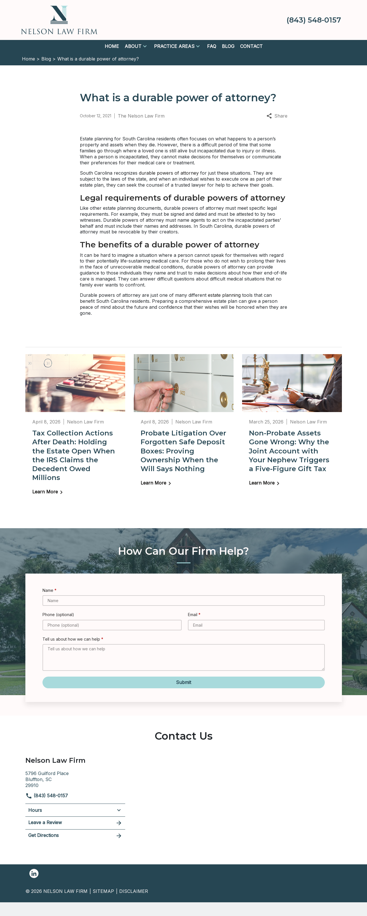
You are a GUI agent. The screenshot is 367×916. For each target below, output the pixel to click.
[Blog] (228, 46)
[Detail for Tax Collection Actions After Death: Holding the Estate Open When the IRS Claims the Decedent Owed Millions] (75, 428)
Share (277, 116)
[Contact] (251, 46)
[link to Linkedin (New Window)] (33, 873)
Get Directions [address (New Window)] (75, 835)
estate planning (224, 295)
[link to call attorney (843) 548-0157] (313, 20)
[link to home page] (59, 19)
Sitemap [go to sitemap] (103, 891)
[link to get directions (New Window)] (75, 778)
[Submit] (183, 682)
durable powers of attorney (169, 173)
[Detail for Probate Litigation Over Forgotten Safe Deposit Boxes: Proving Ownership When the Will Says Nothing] (184, 424)
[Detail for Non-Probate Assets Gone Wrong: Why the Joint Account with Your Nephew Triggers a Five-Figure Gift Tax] (292, 424)
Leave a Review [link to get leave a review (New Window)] (75, 823)
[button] (144, 46)
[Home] (112, 46)
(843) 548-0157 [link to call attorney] (46, 795)
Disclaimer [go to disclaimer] (133, 891)
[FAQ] (211, 46)
